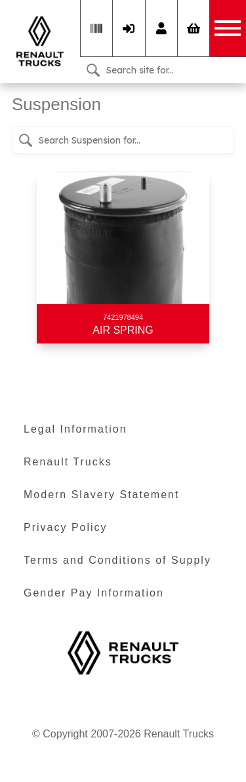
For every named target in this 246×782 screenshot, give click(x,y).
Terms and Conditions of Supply (117, 560)
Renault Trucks (68, 461)
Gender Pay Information (94, 592)
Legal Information (75, 429)
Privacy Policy (66, 527)
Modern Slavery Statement (101, 494)
